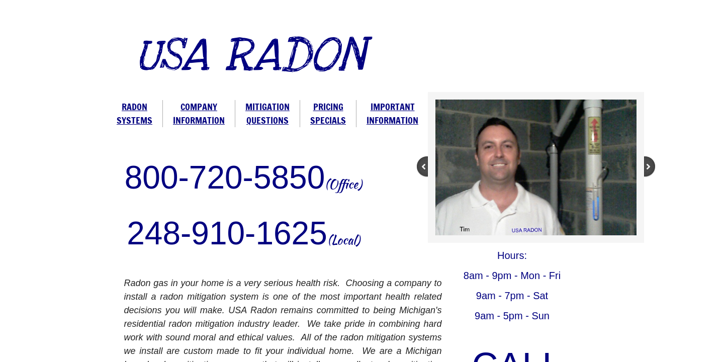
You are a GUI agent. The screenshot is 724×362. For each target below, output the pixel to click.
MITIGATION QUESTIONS (267, 113)
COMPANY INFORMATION (199, 113)
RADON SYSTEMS (134, 113)
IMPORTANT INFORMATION (392, 113)
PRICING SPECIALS (328, 113)
